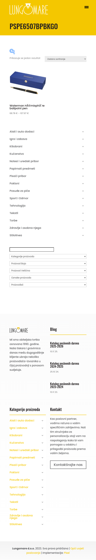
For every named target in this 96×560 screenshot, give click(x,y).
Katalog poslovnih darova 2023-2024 (64, 385)
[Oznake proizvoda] (48, 277)
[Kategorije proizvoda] (48, 256)
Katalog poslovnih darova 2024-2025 (64, 365)
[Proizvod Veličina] (48, 270)
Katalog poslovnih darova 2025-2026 (64, 344)
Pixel (67, 553)
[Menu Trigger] (86, 7)
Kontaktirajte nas (68, 464)
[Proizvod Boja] (48, 263)
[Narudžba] (65, 59)
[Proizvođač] (48, 284)
